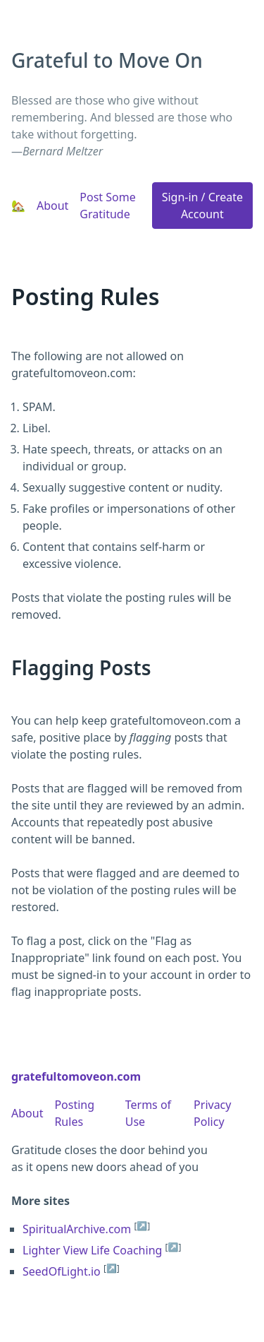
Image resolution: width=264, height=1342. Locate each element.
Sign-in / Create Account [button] (202, 205)
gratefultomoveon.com (76, 1076)
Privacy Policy (212, 1113)
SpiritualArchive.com (77, 1229)
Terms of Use (148, 1113)
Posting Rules (74, 1113)
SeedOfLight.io (62, 1271)
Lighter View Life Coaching (92, 1250)
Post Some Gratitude (107, 205)
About (52, 205)
